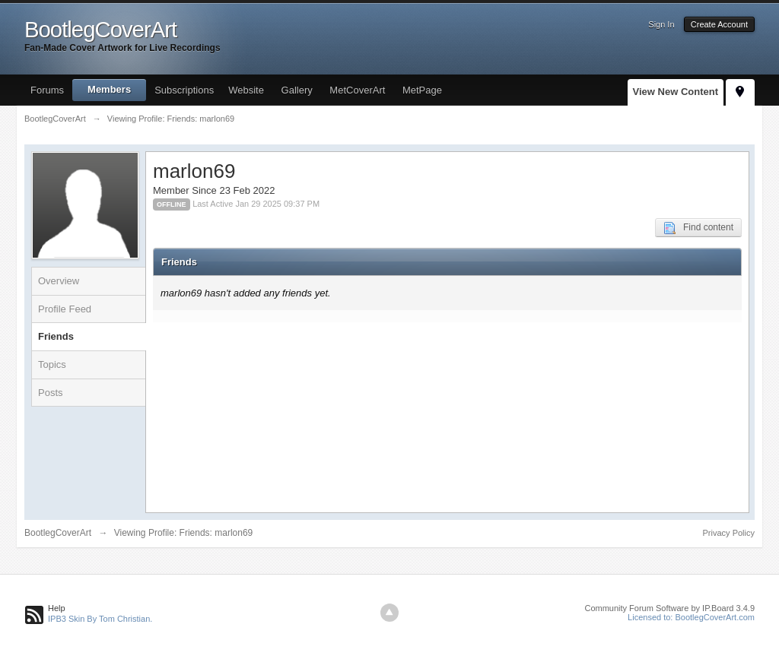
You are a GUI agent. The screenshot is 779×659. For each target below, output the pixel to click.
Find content (698, 228)
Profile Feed (64, 309)
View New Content (675, 91)
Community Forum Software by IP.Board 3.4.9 (669, 608)
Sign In (661, 24)
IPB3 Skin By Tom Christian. (100, 618)
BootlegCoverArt (57, 533)
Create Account (719, 24)
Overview (58, 281)
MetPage (422, 90)
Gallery (297, 90)
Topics (52, 364)
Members (109, 89)
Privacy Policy (729, 532)
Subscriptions (184, 90)
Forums (47, 90)
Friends (56, 336)
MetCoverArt (357, 90)
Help (56, 608)
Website (246, 90)
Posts (50, 392)
